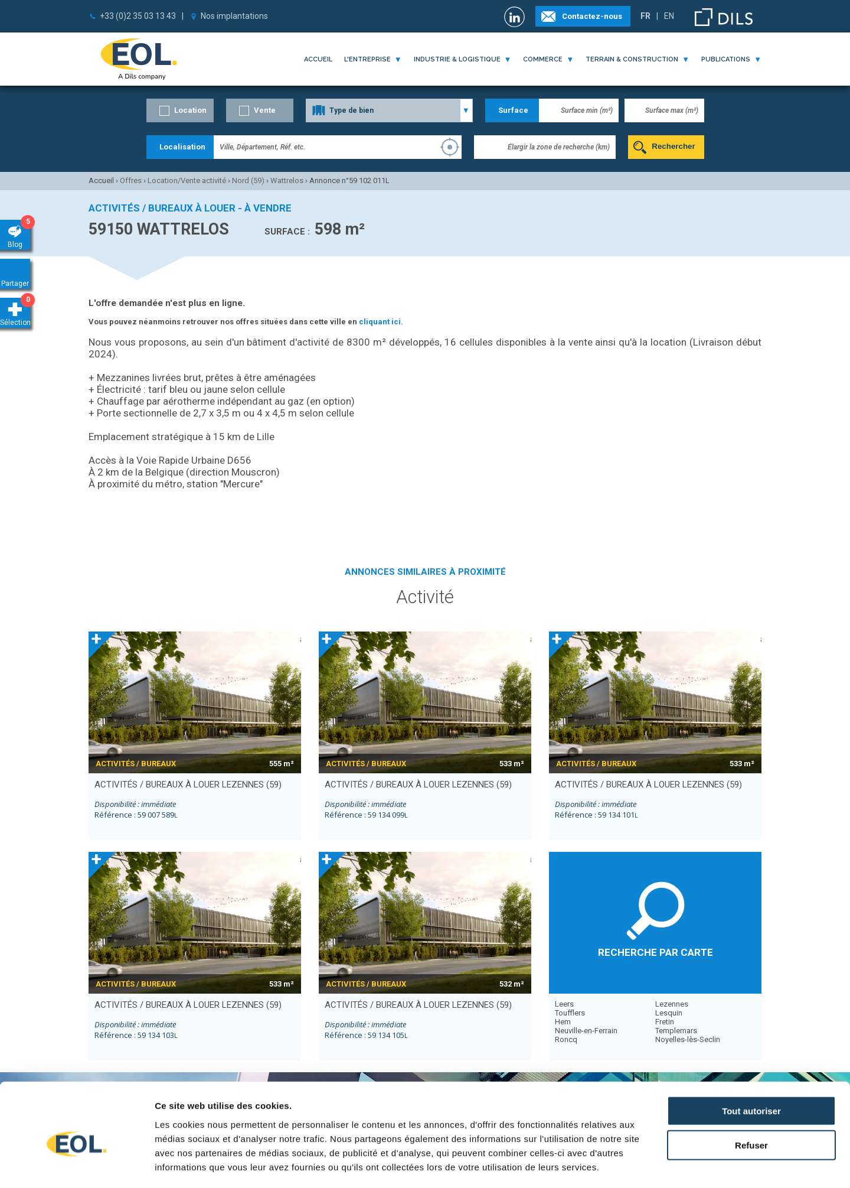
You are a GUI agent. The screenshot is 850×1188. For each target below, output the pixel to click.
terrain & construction (632, 59)
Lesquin (668, 1012)
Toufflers (570, 1012)
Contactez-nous (592, 16)
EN (669, 16)
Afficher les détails (650, 1165)
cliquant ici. (381, 321)
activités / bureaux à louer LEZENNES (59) (188, 784)
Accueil (318, 59)
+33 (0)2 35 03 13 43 (138, 16)
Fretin (664, 1021)
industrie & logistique (457, 59)
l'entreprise (367, 59)
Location (190, 110)
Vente (265, 110)
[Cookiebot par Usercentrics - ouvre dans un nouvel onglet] (76, 1165)
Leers (564, 1004)
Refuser (751, 1091)
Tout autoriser (751, 1056)
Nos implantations (234, 16)
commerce (543, 59)
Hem (563, 1021)
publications (725, 59)
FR (645, 16)
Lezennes (671, 1004)
